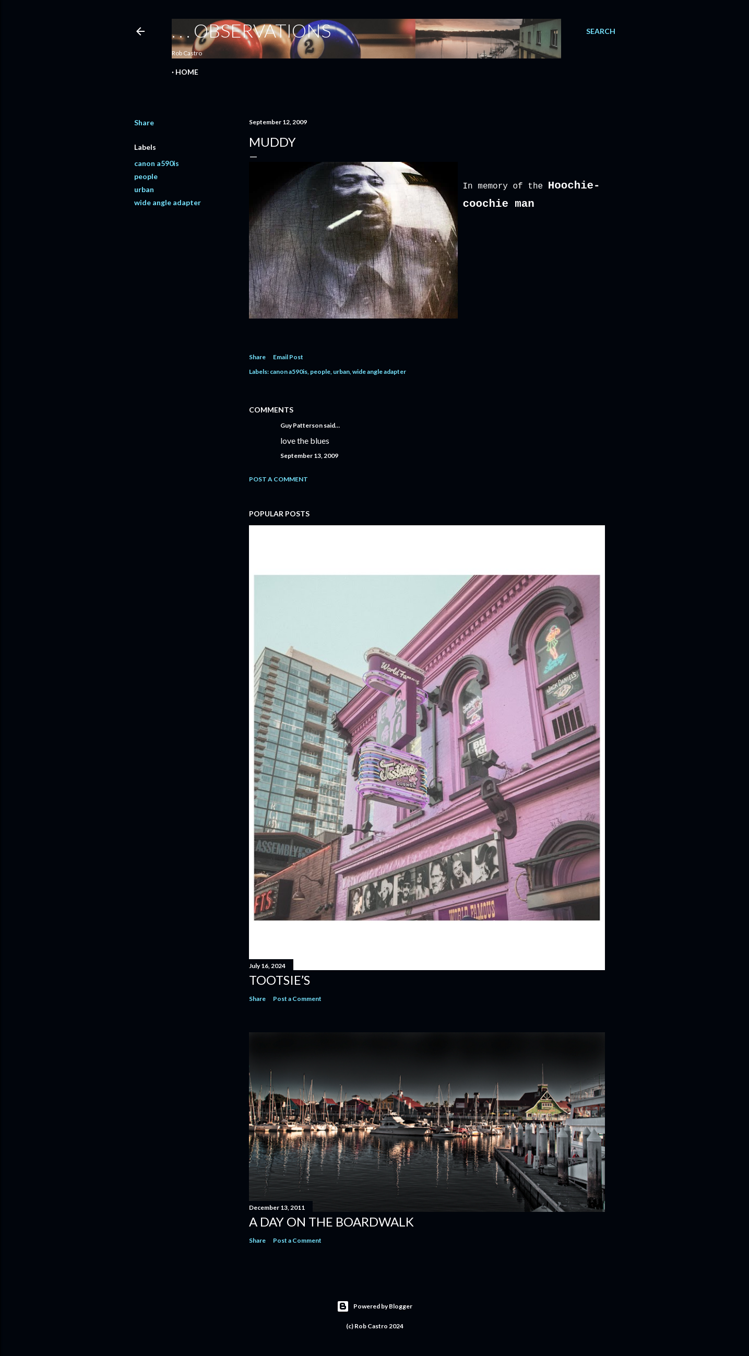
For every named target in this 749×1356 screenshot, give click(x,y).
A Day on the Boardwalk (331, 1221)
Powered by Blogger (374, 1306)
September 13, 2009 (309, 455)
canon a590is (156, 163)
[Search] (600, 31)
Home (186, 71)
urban (144, 189)
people (146, 176)
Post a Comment (278, 479)
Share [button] (144, 122)
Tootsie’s (279, 979)
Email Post (288, 357)
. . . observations (251, 30)
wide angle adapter (167, 202)
